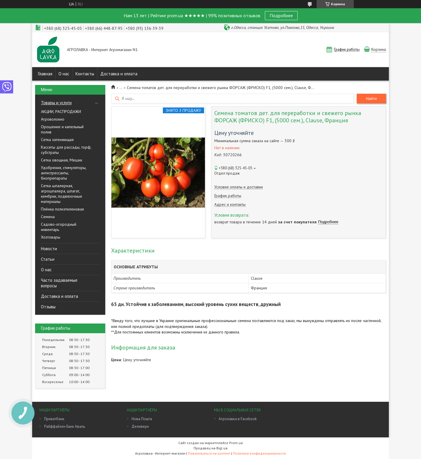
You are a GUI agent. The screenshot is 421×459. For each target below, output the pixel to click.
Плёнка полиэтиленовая (62, 209)
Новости (49, 248)
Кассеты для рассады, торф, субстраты (66, 150)
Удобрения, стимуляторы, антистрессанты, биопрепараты (63, 173)
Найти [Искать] (371, 98)
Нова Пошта (142, 418)
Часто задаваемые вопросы (59, 282)
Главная (45, 74)
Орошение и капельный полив (62, 129)
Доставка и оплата (118, 74)
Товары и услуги (56, 102)
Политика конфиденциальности (259, 453)
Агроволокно (52, 119)
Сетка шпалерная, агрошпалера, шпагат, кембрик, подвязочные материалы (61, 193)
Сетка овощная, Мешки (61, 160)
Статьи (47, 259)
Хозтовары (50, 237)
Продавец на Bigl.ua (210, 448)
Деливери (140, 426)
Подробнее (281, 15)
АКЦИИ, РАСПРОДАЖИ (61, 111)
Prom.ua (236, 443)
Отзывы (48, 307)
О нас (63, 74)
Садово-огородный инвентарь (58, 227)
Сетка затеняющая (57, 139)
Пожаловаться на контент (209, 453)
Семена (48, 216)
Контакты (84, 74)
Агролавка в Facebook (238, 418)
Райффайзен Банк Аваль (64, 426)
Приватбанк (54, 418)
